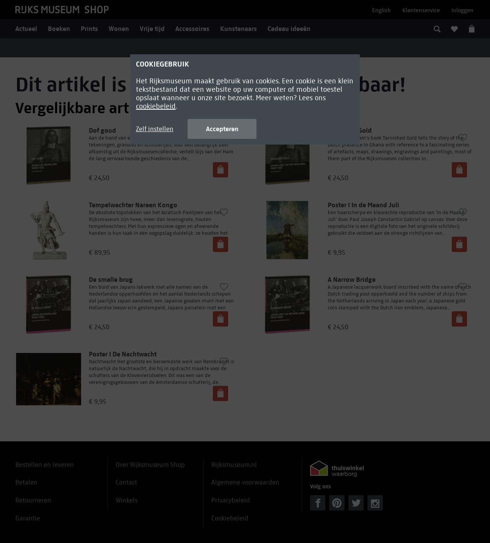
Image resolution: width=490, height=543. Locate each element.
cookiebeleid (156, 106)
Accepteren (222, 129)
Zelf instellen (154, 129)
